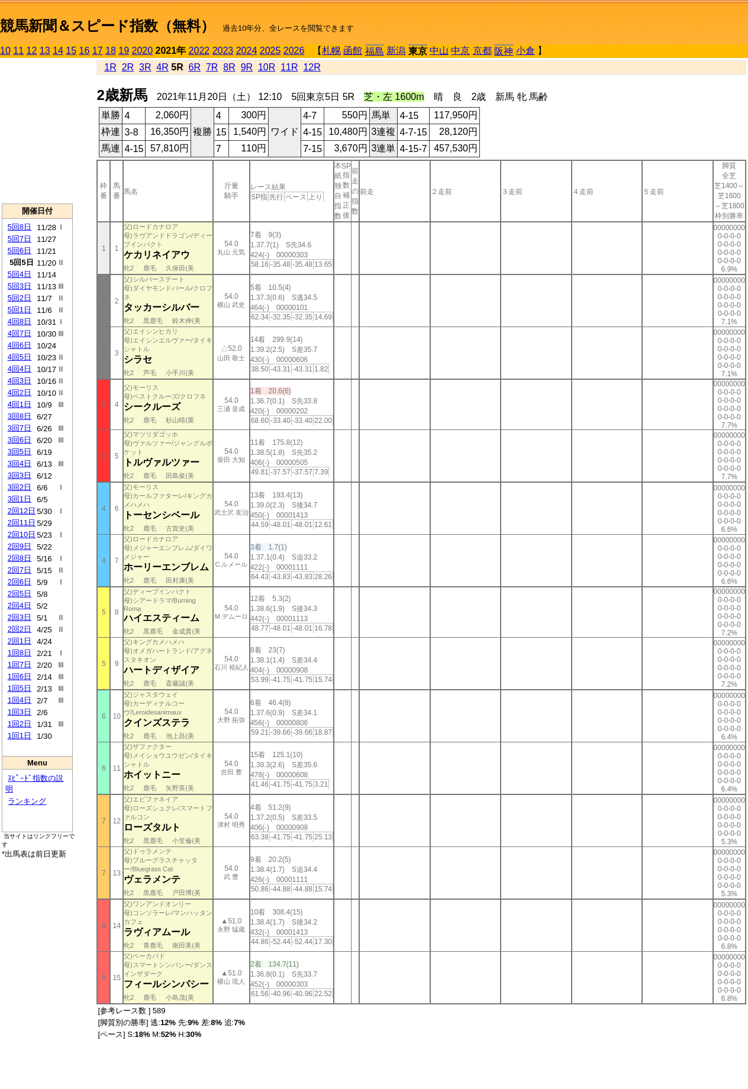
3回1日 (19, 499)
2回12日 (22, 510)
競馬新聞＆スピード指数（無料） (107, 26)
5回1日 (19, 309)
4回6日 (19, 345)
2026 (294, 51)
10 (5, 51)
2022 (199, 51)
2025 (270, 51)
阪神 (503, 51)
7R (212, 67)
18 (110, 51)
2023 (223, 51)
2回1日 (19, 640)
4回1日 (19, 404)
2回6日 (19, 581)
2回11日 (22, 522)
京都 (482, 51)
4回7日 (19, 333)
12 (32, 51)
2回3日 (19, 617)
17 (97, 51)
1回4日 (19, 700)
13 (45, 51)
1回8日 (19, 652)
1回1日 (19, 735)
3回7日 (19, 428)
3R (145, 67)
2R (128, 67)
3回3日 (19, 475)
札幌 (331, 51)
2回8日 (19, 558)
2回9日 (19, 546)
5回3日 (19, 286)
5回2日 (19, 297)
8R (229, 67)
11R (289, 67)
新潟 (395, 51)
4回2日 (19, 392)
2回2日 (19, 629)
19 (123, 51)
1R (110, 67)
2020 (142, 51)
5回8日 (19, 226)
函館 (352, 51)
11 (18, 51)
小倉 (525, 51)
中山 (439, 51)
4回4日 (19, 368)
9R (247, 67)
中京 (460, 51)
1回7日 (19, 664)
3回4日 (19, 463)
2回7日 (19, 569)
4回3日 (19, 380)
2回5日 (19, 593)
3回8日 (19, 416)
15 (71, 51)
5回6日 (19, 250)
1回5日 (19, 688)
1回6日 (19, 676)
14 (58, 51)
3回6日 (19, 439)
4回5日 (19, 357)
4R (162, 67)
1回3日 (19, 711)
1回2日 (19, 723)
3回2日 (19, 487)
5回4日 (19, 274)
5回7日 (19, 238)
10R (266, 67)
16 (84, 51)
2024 (246, 51)
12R (311, 67)
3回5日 (19, 451)
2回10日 (22, 534)
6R (195, 67)
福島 (374, 51)
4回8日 (19, 321)
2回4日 (19, 605)
